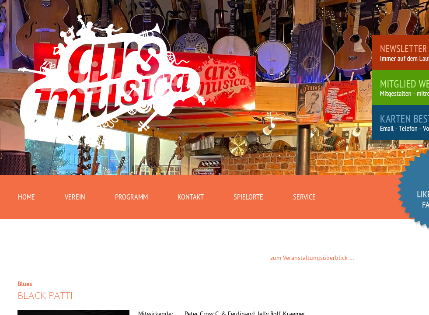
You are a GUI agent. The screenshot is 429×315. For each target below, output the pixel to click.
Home (26, 197)
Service (304, 197)
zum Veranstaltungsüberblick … (312, 258)
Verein (75, 197)
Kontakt (191, 197)
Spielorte (248, 197)
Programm (131, 197)
